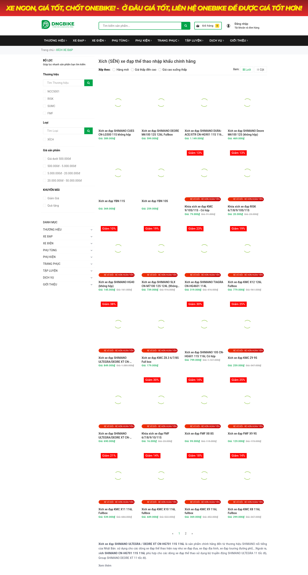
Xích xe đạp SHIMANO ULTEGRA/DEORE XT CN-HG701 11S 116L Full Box (114, 360)
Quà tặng (53, 205)
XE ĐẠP (79, 40)
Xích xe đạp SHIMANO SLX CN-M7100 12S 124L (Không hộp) (160, 284)
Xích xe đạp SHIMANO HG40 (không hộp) (116, 284)
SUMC (51, 106)
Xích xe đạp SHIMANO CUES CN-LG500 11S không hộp (116, 132)
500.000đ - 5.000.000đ (61, 166)
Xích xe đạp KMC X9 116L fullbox (201, 511)
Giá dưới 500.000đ (59, 158)
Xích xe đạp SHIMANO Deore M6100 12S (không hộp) (246, 132)
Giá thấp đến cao (143, 69)
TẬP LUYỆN (194, 40)
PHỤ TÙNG (120, 40)
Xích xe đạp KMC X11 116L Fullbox (116, 511)
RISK (50, 98)
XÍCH (50, 139)
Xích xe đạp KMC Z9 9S (242, 357)
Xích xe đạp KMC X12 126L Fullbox (245, 284)
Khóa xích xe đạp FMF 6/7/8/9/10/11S (155, 435)
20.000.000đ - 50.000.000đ (64, 180)
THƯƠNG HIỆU (55, 40)
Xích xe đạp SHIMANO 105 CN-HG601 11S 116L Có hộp (204, 354)
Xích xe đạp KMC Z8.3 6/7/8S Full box (160, 359)
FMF (50, 113)
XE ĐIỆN (99, 40)
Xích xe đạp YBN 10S (155, 201)
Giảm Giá (53, 198)
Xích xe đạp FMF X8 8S (199, 433)
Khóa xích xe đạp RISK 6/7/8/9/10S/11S (242, 208)
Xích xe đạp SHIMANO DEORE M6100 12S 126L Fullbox (160, 132)
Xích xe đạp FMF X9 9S (242, 433)
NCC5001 (53, 91)
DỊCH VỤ (216, 40)
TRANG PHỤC (168, 40)
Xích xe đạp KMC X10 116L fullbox (159, 511)
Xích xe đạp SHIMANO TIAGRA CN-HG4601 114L (204, 284)
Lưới (247, 69)
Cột (260, 69)
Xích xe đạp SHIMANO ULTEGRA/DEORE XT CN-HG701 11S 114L (114, 435)
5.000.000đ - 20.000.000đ (63, 173)
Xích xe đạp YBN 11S (112, 201)
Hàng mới (120, 69)
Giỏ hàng (207, 26)
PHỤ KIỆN (143, 40)
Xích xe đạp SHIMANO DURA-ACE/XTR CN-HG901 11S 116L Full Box (204, 133)
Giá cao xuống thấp (172, 69)
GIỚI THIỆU (239, 40)
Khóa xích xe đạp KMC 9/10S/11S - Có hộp (199, 208)
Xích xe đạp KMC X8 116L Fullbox (244, 511)
